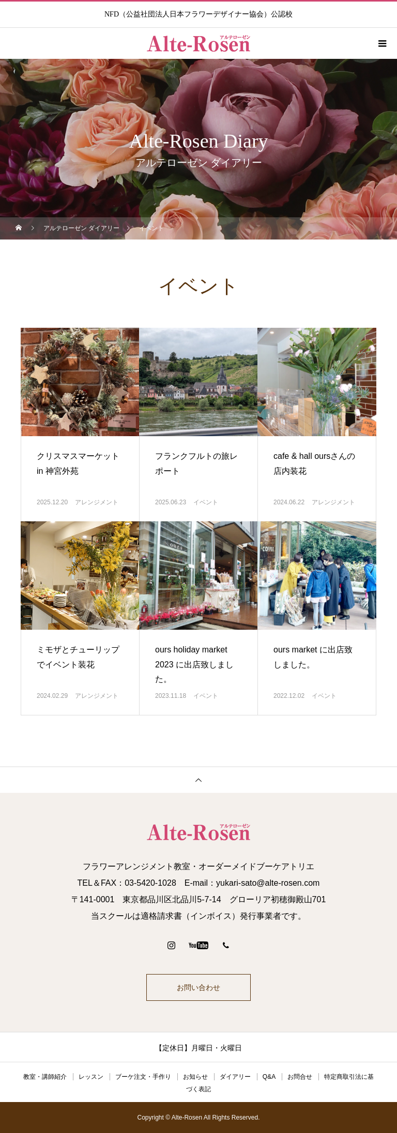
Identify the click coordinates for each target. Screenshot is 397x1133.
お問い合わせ (198, 987)
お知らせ (195, 1076)
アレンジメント (96, 502)
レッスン (91, 1076)
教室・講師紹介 (45, 1076)
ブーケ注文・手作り (143, 1076)
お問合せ (299, 1076)
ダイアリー (235, 1076)
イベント (205, 502)
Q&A (269, 1076)
